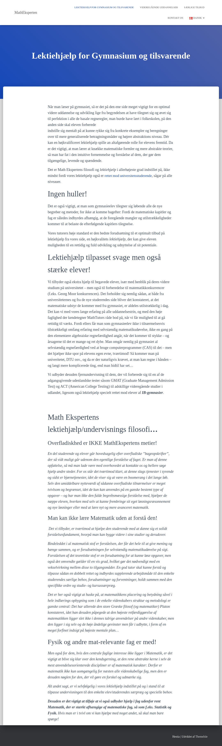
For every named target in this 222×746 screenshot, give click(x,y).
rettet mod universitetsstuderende (129, 176)
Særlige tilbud (194, 7)
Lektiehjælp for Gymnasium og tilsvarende (104, 7)
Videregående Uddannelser (159, 7)
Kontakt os (175, 17)
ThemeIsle (201, 736)
